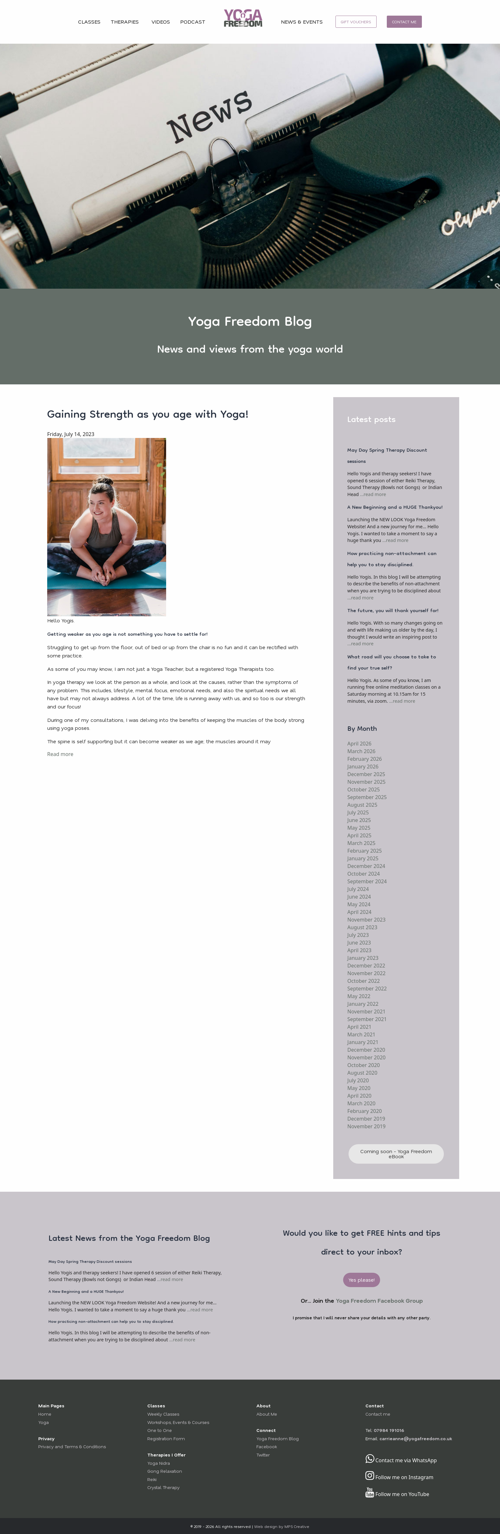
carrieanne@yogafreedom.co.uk (415, 1438)
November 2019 (366, 1126)
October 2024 (363, 873)
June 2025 (359, 820)
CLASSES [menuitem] (89, 21)
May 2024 (358, 904)
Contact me (377, 1414)
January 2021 (363, 1042)
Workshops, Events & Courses (178, 1422)
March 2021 (361, 1034)
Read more (60, 754)
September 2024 (367, 881)
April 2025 (359, 835)
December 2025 (366, 774)
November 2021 (366, 1011)
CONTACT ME (404, 21)
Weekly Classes (163, 1414)
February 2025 (364, 850)
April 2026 (359, 743)
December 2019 (366, 1118)
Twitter (263, 1454)
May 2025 (358, 827)
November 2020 (366, 1057)
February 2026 (364, 758)
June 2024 (359, 896)
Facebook (266, 1446)
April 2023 (359, 950)
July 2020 (358, 1080)
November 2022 (366, 973)
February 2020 (364, 1111)
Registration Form (166, 1438)
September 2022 (367, 988)
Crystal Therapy (163, 1487)
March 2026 (361, 751)
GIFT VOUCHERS (356, 21)
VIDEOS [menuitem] (160, 21)
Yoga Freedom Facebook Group (379, 1300)
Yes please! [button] (362, 1279)
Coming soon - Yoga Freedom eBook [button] (396, 1154)
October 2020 (363, 1065)
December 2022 (366, 965)
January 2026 (363, 766)
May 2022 (358, 996)
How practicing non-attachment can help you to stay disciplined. (392, 559)
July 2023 (358, 934)
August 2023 (362, 927)
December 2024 (366, 866)
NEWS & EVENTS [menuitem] (302, 21)
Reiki (152, 1479)
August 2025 (362, 804)
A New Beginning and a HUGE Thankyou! (395, 508)
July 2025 (358, 812)
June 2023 (359, 942)
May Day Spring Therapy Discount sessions (387, 456)
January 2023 (363, 957)
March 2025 (361, 843)
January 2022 (363, 1003)
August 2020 (362, 1072)
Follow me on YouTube (397, 1494)
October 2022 (363, 980)
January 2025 (363, 858)
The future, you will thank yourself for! (392, 611)
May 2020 (358, 1088)
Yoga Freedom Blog (277, 1438)
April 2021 (359, 1026)
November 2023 (366, 919)
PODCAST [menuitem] (192, 21)
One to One (159, 1430)
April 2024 (359, 911)
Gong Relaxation (164, 1471)
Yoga (43, 1422)
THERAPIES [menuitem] (125, 21)
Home (44, 1414)
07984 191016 (389, 1430)
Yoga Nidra (158, 1463)
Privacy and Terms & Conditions (72, 1446)
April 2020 (359, 1095)
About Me (266, 1414)
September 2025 (367, 797)
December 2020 (366, 1049)
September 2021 (367, 1019)
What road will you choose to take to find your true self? (391, 663)
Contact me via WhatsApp (401, 1460)
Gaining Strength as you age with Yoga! (148, 415)
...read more (373, 494)
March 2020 (361, 1103)
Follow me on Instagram (399, 1477)
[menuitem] (243, 22)
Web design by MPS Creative (281, 1526)
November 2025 (366, 781)
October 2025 (363, 789)
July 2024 (358, 889)
